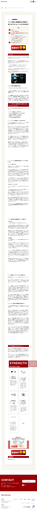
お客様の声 (28, 499)
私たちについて (15, 499)
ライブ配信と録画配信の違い (15, 31)
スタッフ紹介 (33, 499)
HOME (2, 7)
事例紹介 (25, 499)
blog (5, 7)
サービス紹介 (20, 499)
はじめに (12, 30)
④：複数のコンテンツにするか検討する (16, 39)
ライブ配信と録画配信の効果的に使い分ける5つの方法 (19, 33)
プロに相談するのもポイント (16, 42)
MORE (23, 423)
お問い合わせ (29, 481)
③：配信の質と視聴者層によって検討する (17, 38)
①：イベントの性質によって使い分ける (16, 35)
